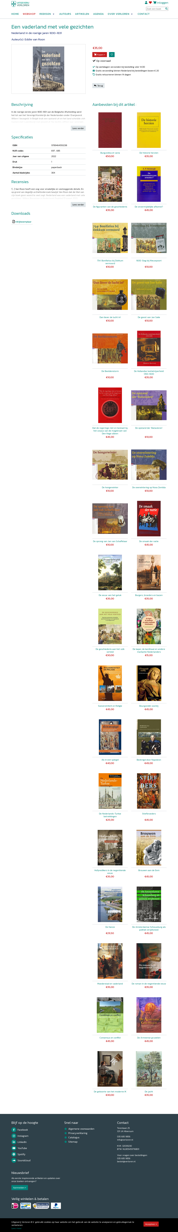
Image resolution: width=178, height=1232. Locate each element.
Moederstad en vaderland (110, 983)
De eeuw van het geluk (110, 595)
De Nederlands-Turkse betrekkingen (110, 815)
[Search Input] (157, 10)
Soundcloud (20, 1160)
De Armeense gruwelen (148, 1037)
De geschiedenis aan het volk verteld (110, 650)
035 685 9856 (123, 1136)
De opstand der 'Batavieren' (149, 428)
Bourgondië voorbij (148, 705)
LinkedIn (19, 1142)
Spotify (18, 1154)
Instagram (19, 1136)
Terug (98, 85)
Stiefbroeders (149, 813)
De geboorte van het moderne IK (110, 1091)
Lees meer (16, 1228)
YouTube (19, 1148)
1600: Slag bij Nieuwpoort (149, 260)
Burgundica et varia (110, 152)
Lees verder (78, 128)
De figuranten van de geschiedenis (110, 206)
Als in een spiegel (110, 759)
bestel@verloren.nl (126, 1161)
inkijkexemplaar (23, 221)
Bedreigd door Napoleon (149, 759)
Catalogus (71, 1137)
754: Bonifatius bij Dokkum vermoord (110, 262)
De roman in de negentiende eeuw (149, 983)
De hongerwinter (110, 487)
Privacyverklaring (75, 1133)
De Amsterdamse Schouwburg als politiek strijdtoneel (149, 928)
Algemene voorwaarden (79, 1129)
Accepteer (150, 1224)
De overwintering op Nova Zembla (149, 487)
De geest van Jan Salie (149, 317)
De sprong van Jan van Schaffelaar (110, 541)
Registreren (146, 3)
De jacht (149, 1091)
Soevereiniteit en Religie (110, 705)
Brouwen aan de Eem (149, 870)
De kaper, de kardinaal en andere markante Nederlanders (149, 650)
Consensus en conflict (110, 1037)
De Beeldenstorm (110, 371)
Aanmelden (18, 1187)
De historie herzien (148, 152)
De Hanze (110, 927)
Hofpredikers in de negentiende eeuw (110, 872)
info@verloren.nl (125, 1139)
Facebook (19, 1130)
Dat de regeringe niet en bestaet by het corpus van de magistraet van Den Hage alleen (110, 430)
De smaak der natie (149, 541)
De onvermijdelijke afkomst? (149, 206)
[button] (53, 15)
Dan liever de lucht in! (110, 317)
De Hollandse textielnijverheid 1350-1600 (149, 372)
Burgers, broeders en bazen (149, 595)
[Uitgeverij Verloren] (24, 6)
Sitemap (70, 1142)
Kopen (98, 54)
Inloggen (162, 4)
